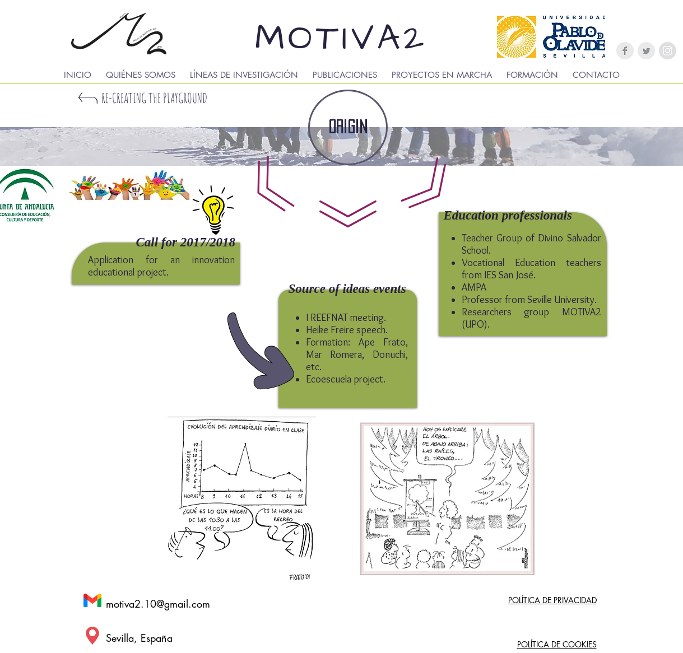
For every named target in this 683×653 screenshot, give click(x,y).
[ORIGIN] (348, 127)
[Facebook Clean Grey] (625, 50)
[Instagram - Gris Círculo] (667, 50)
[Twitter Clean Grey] (646, 50)
